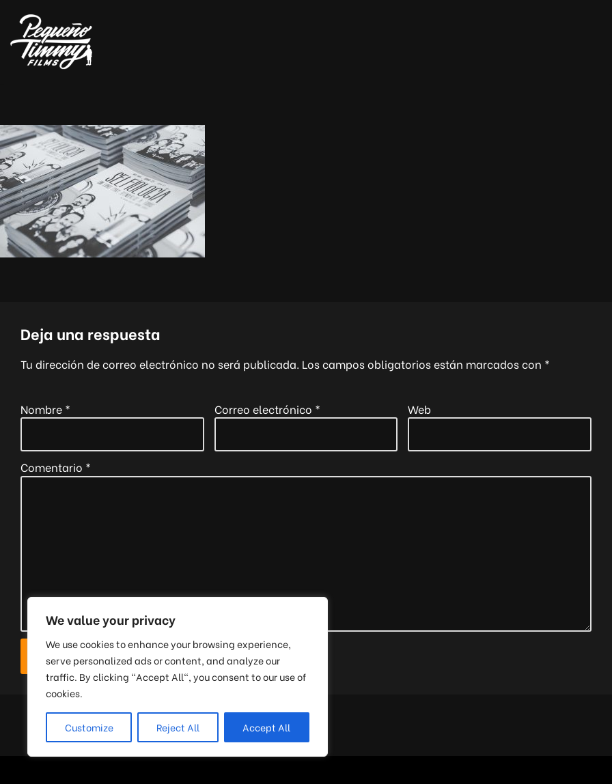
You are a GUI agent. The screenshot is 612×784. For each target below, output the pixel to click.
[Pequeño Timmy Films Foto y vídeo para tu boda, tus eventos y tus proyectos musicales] (51, 42)
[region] (177, 677)
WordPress (374, 770)
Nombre (45, 409)
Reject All (177, 727)
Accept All (266, 727)
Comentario (55, 467)
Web (419, 409)
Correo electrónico (267, 409)
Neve (223, 770)
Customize (89, 727)
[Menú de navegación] (586, 41)
